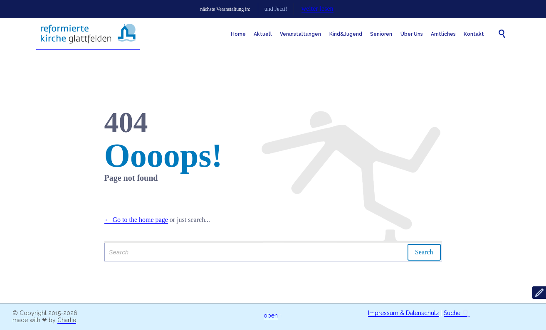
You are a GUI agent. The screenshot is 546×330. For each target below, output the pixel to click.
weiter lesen (372, 8)
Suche (456, 313)
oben (271, 315)
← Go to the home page (136, 219)
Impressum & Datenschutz (403, 313)
